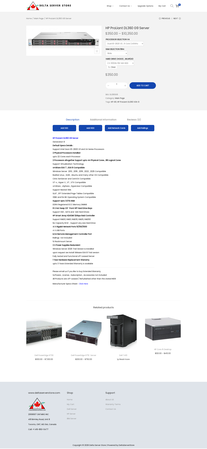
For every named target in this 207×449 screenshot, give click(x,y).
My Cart (70, 405)
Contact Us (110, 409)
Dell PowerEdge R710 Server (83, 356)
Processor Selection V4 (118, 40)
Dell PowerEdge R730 (44, 356)
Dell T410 (123, 356)
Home (29, 18)
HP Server (71, 414)
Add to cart (143, 86)
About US (109, 400)
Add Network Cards (116, 128)
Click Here (84, 284)
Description (75, 120)
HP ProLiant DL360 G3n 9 (128, 103)
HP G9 (113, 103)
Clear (112, 68)
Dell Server (72, 409)
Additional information (103, 120)
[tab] (75, 120)
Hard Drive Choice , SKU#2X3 (119, 60)
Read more (123, 360)
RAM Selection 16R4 (115, 50)
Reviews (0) (132, 120)
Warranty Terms (113, 405)
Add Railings (142, 128)
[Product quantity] (117, 85)
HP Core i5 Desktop (162, 350)
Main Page (39, 18)
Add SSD (64, 128)
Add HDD (90, 128)
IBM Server (71, 419)
